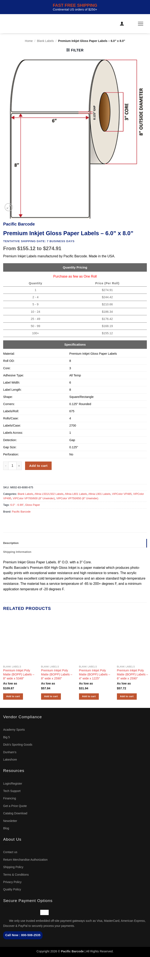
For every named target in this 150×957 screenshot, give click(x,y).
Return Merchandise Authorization (25, 859)
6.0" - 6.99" (17, 504)
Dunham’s (9, 752)
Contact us (10, 852)
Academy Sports (14, 729)
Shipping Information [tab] (17, 551)
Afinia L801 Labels (76, 493)
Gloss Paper (32, 504)
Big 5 (6, 737)
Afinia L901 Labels (99, 493)
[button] (132, 23)
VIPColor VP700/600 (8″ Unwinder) (34, 498)
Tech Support (12, 791)
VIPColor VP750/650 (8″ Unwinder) (77, 498)
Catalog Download (15, 813)
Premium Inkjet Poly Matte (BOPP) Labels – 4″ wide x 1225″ (94, 674)
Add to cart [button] (13, 696)
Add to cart (38, 465)
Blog (6, 828)
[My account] (122, 23)
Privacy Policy (12, 882)
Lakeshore (10, 759)
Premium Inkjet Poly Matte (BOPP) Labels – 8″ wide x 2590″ (56, 674)
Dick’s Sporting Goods (17, 744)
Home (29, 41)
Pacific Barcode (21, 511)
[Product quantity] (12, 466)
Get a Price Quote (15, 806)
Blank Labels (45, 41)
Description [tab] (11, 543)
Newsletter (10, 821)
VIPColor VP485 (122, 493)
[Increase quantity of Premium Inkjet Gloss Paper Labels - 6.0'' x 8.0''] (19, 466)
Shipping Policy (13, 867)
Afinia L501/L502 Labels (49, 493)
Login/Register (12, 783)
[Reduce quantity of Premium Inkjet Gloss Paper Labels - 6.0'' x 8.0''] (5, 466)
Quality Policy (12, 889)
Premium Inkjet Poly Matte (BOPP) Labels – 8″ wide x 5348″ (18, 674)
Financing (9, 798)
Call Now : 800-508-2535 (22, 935)
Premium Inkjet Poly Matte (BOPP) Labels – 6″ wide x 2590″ (132, 674)
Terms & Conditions (16, 874)
